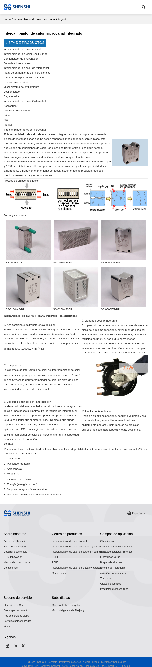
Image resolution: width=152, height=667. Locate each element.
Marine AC (13, 470)
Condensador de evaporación (21, 58)
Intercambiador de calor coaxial (22, 49)
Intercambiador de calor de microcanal (26, 67)
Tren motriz (106, 574)
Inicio (8, 19)
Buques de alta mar (111, 558)
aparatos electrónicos (19, 475)
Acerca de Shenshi (14, 537)
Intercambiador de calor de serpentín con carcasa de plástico (86, 547)
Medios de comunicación (17, 558)
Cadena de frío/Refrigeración (116, 542)
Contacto (52, 658)
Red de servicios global (17, 611)
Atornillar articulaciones (17, 108)
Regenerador (11, 94)
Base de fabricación (15, 542)
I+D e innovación (13, 552)
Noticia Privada (91, 658)
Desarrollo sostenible (15, 547)
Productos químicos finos (114, 584)
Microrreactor (59, 568)
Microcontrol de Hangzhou (66, 600)
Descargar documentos (17, 606)
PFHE (55, 558)
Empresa (30, 658)
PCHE (55, 552)
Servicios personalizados (17, 616)
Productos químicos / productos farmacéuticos (34, 490)
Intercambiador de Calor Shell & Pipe (26, 53)
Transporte (13, 455)
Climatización (107, 537)
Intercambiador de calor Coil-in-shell (25, 99)
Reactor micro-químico (17, 80)
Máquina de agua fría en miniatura (27, 485)
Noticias (41, 658)
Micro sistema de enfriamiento (21, 85)
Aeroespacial (14, 465)
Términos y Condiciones (113, 658)
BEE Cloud (125, 662)
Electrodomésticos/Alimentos (116, 547)
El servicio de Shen (14, 600)
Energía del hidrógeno (112, 563)
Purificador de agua (18, 460)
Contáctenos (11, 563)
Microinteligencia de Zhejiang (68, 606)
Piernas (8, 122)
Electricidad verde (110, 552)
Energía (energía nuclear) (22, 480)
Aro (6, 117)
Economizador (12, 90)
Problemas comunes (70, 658)
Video (7, 622)
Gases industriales (110, 579)
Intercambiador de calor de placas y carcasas (77, 563)
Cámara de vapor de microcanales (24, 76)
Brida (7, 112)
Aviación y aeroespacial (113, 568)
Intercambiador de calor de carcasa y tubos (76, 542)
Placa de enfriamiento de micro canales (27, 71)
